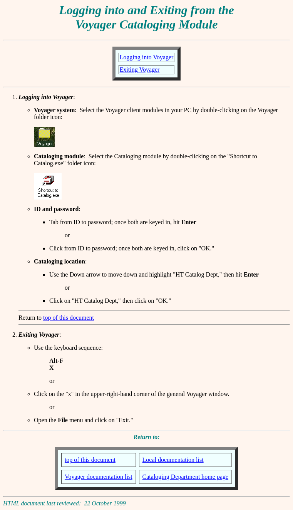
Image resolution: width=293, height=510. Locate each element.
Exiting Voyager (140, 69)
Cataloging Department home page (185, 476)
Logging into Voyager (147, 57)
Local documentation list (173, 459)
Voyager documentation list (98, 476)
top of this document (68, 317)
